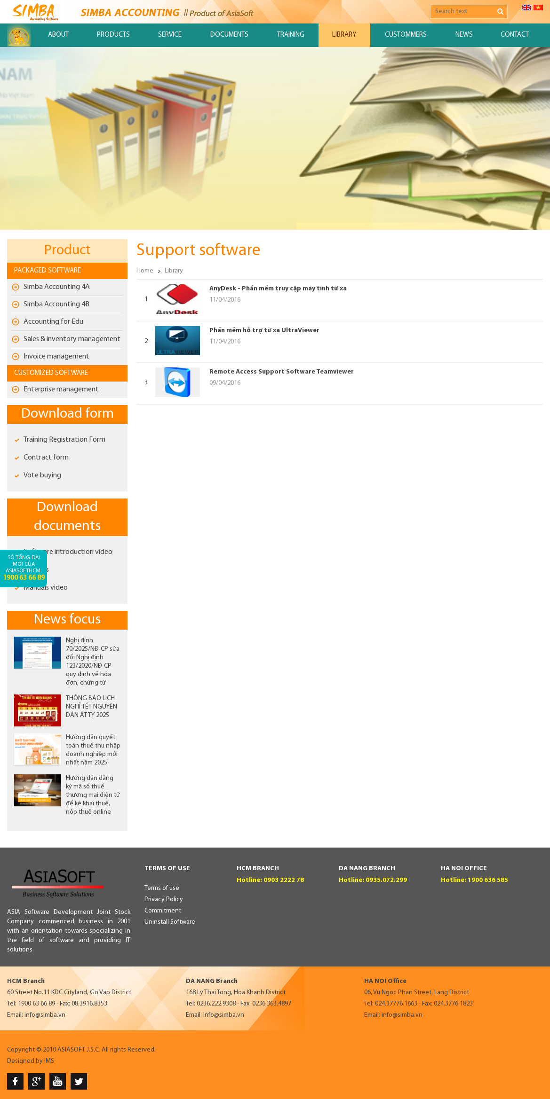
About (58, 35)
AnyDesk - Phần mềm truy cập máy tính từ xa (278, 288)
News (464, 35)
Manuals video (46, 588)
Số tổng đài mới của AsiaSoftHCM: (24, 568)
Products (113, 35)
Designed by (25, 1061)
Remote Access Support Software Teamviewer (281, 371)
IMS (49, 1061)
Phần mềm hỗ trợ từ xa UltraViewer (264, 330)
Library (344, 35)
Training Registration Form (64, 440)
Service (170, 35)
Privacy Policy (163, 899)
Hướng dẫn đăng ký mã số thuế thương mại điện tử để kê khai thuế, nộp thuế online (93, 795)
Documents (229, 35)
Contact (515, 35)
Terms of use (161, 888)
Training (290, 35)
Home (144, 270)
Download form (67, 414)
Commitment (162, 910)
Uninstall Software (169, 922)
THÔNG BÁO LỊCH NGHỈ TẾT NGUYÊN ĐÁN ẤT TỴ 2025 (91, 707)
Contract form (46, 457)
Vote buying (42, 475)
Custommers (406, 35)
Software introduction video (68, 552)
